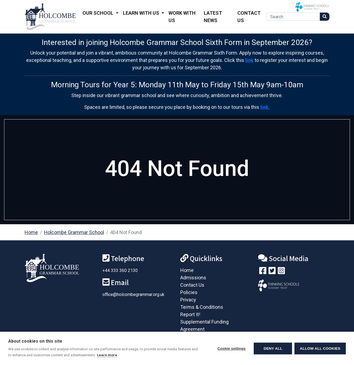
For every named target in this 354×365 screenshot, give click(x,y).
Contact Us (249, 16)
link (249, 60)
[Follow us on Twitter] (272, 272)
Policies (188, 292)
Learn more (107, 355)
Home (31, 232)
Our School (98, 13)
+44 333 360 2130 (120, 270)
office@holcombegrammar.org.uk (133, 294)
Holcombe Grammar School (74, 232)
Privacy (188, 300)
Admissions (193, 277)
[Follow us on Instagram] (281, 272)
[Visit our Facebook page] (262, 272)
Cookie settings (231, 348)
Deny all (272, 348)
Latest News (213, 16)
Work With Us (182, 16)
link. (265, 107)
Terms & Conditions (201, 307)
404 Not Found (126, 232)
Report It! (190, 314)
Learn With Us (141, 13)
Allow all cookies (320, 348)
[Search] (293, 17)
